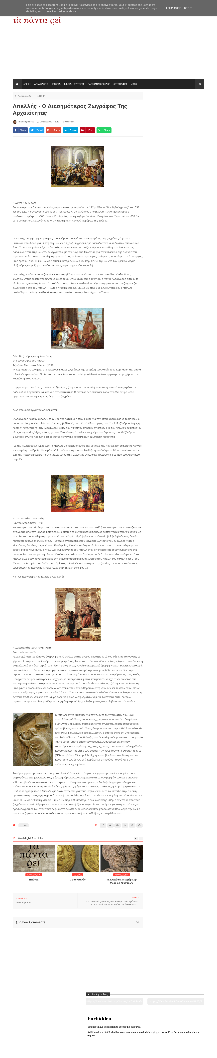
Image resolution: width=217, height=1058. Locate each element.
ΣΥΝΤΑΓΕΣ (79, 84)
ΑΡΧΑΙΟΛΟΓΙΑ (41, 84)
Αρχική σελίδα (25, 96)
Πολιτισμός (108, 1036)
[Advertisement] (108, 54)
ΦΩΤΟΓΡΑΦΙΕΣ (120, 84)
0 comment (68, 122)
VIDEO (134, 84)
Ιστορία (69, 1036)
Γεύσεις (147, 1036)
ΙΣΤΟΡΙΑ (56, 84)
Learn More (173, 8)
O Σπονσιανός (78, 879)
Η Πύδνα (33, 879)
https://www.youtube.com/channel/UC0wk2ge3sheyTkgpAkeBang (163, 104)
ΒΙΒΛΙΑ (67, 84)
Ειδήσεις (186, 1036)
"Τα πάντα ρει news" (46, 1053)
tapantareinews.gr (195, 1053)
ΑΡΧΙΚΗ (27, 84)
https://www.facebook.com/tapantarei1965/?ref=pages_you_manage (191, 104)
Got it (188, 8)
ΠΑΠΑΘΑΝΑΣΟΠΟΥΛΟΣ (99, 84)
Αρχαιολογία (30, 1036)
